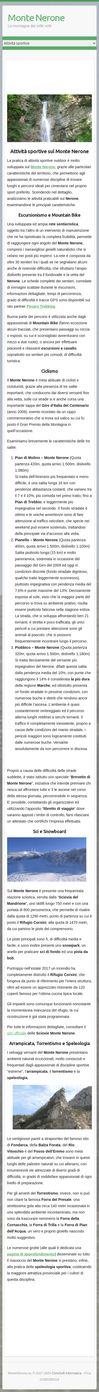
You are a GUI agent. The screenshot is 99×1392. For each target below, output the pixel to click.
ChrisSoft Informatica (66, 1373)
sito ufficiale (16, 1033)
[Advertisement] (49, 75)
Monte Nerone (36, 17)
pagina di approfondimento (31, 1254)
